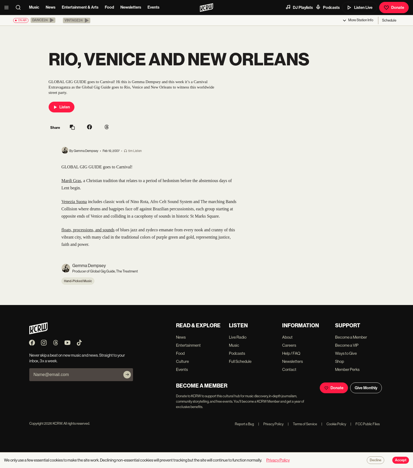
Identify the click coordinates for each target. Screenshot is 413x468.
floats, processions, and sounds (88, 230)
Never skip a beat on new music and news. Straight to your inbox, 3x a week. (77, 358)
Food (109, 7)
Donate (394, 7)
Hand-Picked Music (78, 281)
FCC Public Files (365, 424)
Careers (289, 345)
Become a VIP (346, 345)
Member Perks (347, 369)
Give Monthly (366, 387)
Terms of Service (302, 424)
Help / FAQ (291, 353)
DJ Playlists (299, 7)
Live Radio (237, 337)
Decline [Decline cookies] (375, 460)
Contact (289, 369)
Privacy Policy (270, 424)
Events (153, 7)
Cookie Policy (333, 424)
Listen (61, 107)
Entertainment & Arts (80, 7)
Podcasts (327, 7)
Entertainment (188, 345)
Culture (182, 361)
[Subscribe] (127, 374)
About (287, 337)
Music (34, 7)
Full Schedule (240, 361)
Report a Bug (244, 424)
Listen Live (359, 7)
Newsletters (130, 7)
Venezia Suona (74, 201)
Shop (339, 361)
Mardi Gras (71, 180)
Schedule (389, 20)
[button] (43, 20)
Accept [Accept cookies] (400, 460)
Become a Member (351, 337)
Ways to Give (346, 353)
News (50, 7)
